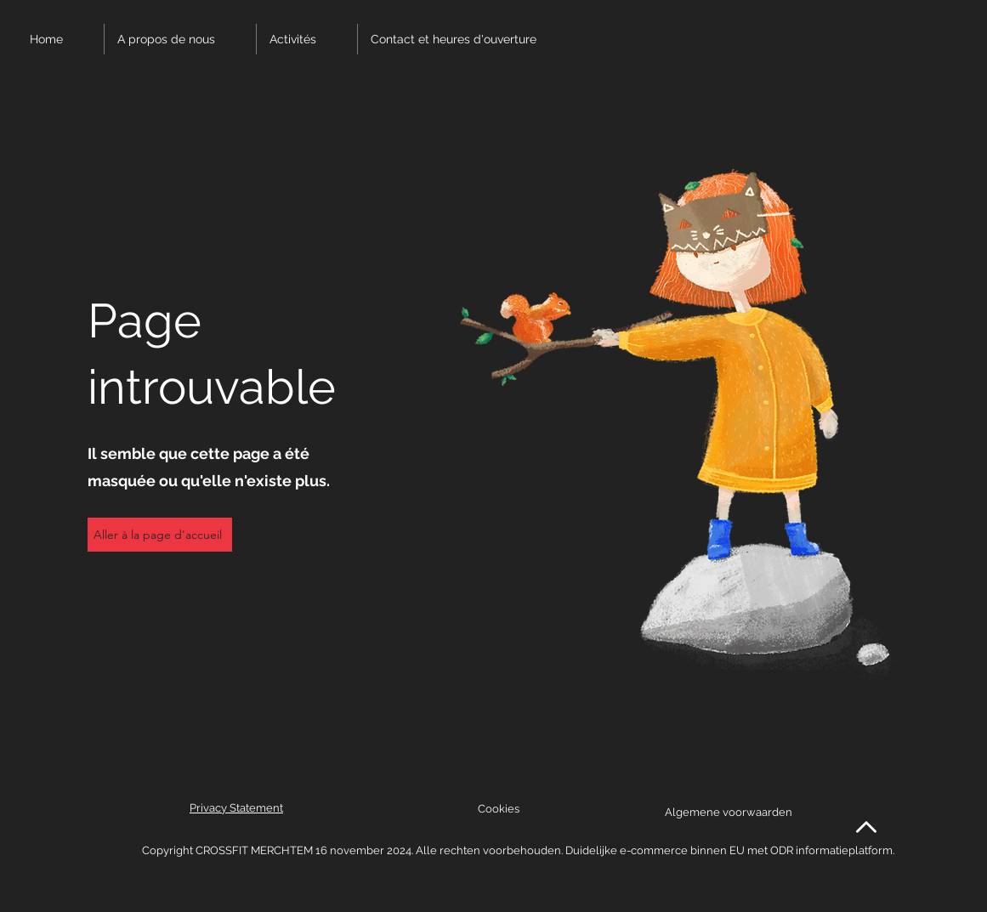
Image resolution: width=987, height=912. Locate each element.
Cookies (498, 808)
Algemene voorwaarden (728, 812)
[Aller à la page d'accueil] (160, 535)
